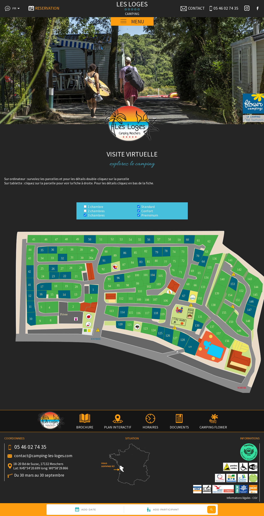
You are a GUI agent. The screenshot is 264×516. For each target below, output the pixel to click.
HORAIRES (150, 425)
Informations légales (238, 498)
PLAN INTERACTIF (117, 425)
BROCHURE (84, 425)
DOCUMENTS (179, 425)
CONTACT (192, 8)
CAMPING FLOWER (213, 425)
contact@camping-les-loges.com (43, 455)
